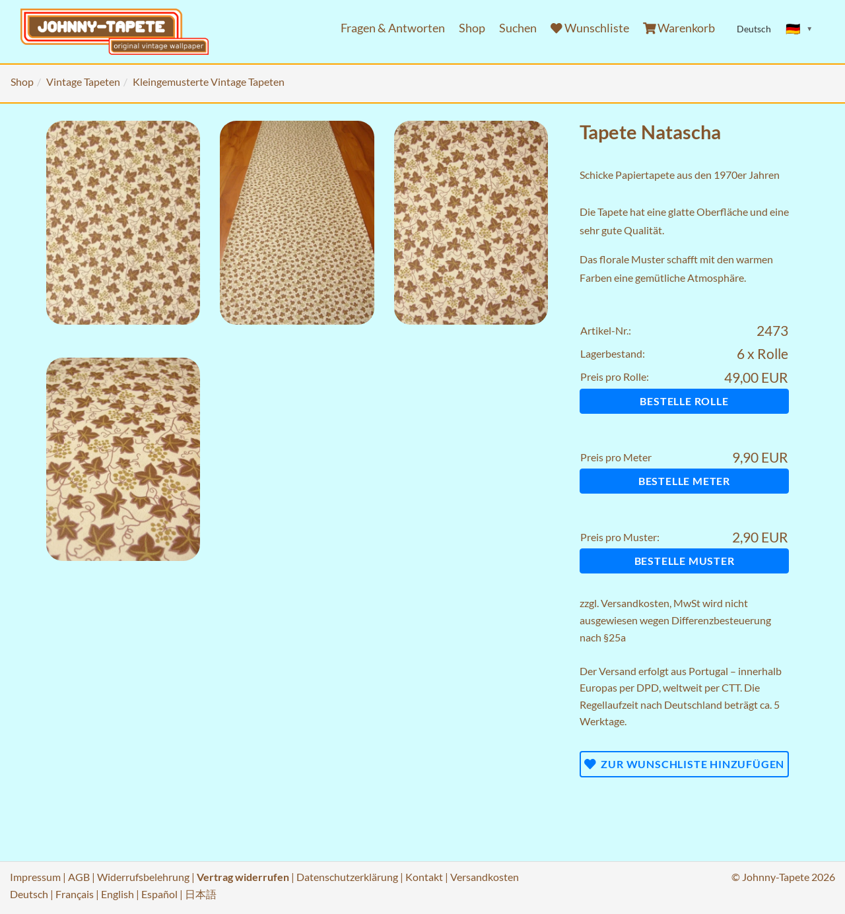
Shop (472, 28)
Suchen (518, 28)
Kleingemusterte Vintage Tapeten (209, 81)
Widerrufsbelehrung (143, 876)
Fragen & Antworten (393, 28)
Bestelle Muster (684, 560)
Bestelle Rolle (684, 401)
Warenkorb (679, 28)
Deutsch (29, 894)
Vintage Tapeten (83, 81)
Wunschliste (590, 28)
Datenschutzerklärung (347, 876)
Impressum (35, 876)
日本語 (201, 894)
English (117, 894)
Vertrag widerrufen (243, 876)
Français (74, 894)
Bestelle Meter (684, 480)
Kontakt (424, 876)
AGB (79, 876)
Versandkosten (635, 603)
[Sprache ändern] (799, 29)
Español (159, 894)
